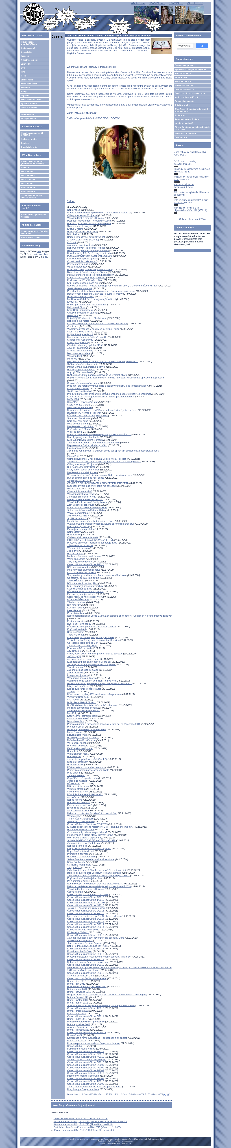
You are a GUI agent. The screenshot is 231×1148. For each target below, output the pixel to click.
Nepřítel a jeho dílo (77, 845)
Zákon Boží (73, 456)
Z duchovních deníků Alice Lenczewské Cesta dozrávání (96, 870)
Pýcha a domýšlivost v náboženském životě (89, 256)
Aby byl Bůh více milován (80, 372)
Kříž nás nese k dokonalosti (81, 572)
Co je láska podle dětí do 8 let (82, 642)
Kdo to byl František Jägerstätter (84, 688)
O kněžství (72, 326)
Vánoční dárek (74, 356)
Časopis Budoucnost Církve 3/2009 (85, 1065)
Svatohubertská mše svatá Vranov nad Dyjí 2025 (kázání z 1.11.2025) (87, 1127)
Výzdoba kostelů (29, 103)
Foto (23, 72)
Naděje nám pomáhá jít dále (82, 472)
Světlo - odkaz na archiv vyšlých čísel (86, 1059)
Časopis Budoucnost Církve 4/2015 (85, 905)
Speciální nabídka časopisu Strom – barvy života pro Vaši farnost (101, 1005)
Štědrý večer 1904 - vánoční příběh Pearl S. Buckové (94, 653)
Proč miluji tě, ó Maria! (79, 429)
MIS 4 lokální (27, 183)
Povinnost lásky (75, 764)
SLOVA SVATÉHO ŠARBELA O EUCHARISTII (91, 840)
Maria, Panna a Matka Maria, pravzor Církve (90, 835)
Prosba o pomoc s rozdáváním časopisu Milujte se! (93, 1043)
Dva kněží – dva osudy (79, 624)
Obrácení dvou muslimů (79, 491)
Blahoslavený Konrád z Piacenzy (84, 412)
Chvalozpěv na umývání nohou (83, 383)
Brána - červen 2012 (77, 997)
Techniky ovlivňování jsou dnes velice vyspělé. (91, 664)
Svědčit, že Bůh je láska (79, 588)
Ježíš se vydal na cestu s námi (83, 659)
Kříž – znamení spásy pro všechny (85, 586)
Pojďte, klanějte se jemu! (80, 334)
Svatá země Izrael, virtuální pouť (190, 93)
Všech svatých (74, 816)
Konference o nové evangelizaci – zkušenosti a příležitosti (97, 1038)
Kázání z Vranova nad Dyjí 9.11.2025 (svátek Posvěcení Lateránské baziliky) (90, 1121)
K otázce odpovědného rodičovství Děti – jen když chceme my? (100, 826)
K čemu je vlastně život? (79, 805)
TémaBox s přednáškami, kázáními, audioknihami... (191, 110)
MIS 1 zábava (27, 171)
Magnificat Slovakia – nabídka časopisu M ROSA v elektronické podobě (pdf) (107, 994)
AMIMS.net (138, 3)
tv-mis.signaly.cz (40, 254)
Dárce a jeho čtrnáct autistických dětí (86, 237)
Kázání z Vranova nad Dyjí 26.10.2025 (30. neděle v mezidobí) (84, 1130)
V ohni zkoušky (75, 667)
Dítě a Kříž (72, 751)
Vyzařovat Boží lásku (78, 697)
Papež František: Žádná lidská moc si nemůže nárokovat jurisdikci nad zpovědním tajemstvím (115, 377)
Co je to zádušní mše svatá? (82, 261)
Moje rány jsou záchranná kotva (83, 569)
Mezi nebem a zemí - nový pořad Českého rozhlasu (94, 916)
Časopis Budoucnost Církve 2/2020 (85, 564)
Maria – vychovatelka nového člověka (86, 729)
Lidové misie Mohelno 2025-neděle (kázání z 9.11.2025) (81, 1118)
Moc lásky (72, 713)
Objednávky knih (29, 147)
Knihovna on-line (29, 139)
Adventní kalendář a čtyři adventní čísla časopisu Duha (95, 937)
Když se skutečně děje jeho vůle (84, 878)
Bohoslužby (26, 52)
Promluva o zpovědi (77, 854)
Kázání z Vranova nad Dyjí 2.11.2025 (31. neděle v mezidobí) (83, 1124)
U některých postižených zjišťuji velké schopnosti (92, 705)
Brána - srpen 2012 (77, 989)
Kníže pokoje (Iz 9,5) (78, 342)
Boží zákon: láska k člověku (81, 702)
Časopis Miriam (75, 891)
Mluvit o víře (73, 488)
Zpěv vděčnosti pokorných (80, 504)
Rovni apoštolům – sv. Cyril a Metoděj (86, 304)
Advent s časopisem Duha (80, 975)
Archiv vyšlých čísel (30, 237)
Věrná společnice (76, 559)
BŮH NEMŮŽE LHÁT (78, 599)
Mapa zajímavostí (29, 84)
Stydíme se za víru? (77, 791)
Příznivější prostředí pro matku (83, 737)
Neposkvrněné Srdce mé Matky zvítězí (87, 445)
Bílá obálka (73, 234)
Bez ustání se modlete (78, 353)
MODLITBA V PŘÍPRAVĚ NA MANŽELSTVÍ (90, 540)
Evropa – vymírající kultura (81, 594)
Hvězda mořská (75, 553)
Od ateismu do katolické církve (83, 578)
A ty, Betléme (74, 651)
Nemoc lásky (73, 532)
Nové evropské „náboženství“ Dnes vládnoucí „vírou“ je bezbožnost (102, 410)
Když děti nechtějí (76, 629)
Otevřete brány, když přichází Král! (85, 345)
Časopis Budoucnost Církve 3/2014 (85, 924)
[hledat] (184, 46)
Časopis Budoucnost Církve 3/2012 (85, 973)
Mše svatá (72, 315)
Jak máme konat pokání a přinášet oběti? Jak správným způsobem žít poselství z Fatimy (113, 450)
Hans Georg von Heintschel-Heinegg (86, 247)
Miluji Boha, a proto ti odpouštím (84, 837)
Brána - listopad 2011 (78, 1029)
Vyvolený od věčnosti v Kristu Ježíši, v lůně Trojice (93, 329)
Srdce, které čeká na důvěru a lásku (85, 510)
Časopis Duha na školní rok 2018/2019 (87, 824)
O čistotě (71, 242)
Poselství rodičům (76, 613)
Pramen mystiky (75, 726)
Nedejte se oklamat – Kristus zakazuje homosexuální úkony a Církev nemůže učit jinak (112, 285)
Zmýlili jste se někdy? (78, 480)
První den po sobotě (77, 745)
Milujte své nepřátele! (78, 686)
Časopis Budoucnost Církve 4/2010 (85, 1056)
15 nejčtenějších (28, 118)
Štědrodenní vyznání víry (80, 339)
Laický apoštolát (75, 448)
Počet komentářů (136, 1094)
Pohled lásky (73, 534)
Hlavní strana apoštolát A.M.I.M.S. (32, 134)
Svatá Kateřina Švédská (79, 391)
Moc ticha (72, 358)
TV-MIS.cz (176, 3)
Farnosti (25, 56)
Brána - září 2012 (76, 983)
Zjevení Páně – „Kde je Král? (82, 645)
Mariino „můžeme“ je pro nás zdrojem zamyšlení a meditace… (99, 683)
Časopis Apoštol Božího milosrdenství (86, 978)
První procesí (74, 756)
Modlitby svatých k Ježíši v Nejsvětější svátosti (91, 299)
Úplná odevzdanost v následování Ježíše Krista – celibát (96, 458)
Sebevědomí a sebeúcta (79, 940)
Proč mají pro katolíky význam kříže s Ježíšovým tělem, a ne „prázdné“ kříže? (107, 385)
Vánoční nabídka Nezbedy (81, 494)
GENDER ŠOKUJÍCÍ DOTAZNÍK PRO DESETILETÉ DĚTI (97, 483)
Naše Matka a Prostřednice (81, 740)
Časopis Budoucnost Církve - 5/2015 (86, 902)
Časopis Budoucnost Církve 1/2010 (85, 1081)
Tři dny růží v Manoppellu (80, 818)
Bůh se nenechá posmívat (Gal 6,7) (85, 591)
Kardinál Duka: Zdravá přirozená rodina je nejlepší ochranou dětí (100, 396)
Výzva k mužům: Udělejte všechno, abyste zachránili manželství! (100, 523)
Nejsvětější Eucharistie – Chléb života (86, 318)
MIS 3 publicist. (28, 179)
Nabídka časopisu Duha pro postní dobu (88, 962)
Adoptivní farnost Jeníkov (187, 119)
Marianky (25, 88)
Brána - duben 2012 (77, 1002)
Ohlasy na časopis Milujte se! (82, 215)
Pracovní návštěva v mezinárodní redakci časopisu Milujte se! (99, 956)
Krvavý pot (72, 302)
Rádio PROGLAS (183, 81)
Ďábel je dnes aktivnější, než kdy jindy (87, 946)
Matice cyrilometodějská (186, 97)
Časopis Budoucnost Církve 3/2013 (85, 948)
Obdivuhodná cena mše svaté (82, 537)
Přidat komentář (155, 1094)
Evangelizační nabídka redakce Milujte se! (89, 661)
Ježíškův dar (73, 797)
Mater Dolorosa (75, 732)
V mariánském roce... (78, 753)
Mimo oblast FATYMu (31, 99)
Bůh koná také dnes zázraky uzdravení (87, 415)
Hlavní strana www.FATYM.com (29, 43)
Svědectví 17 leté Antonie (80, 821)
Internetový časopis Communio (83, 1075)
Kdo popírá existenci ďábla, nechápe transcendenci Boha (97, 323)
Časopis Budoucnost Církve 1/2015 (85, 913)
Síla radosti (73, 699)
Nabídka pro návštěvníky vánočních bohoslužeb (92, 813)
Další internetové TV (184, 89)
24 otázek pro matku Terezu (81, 496)
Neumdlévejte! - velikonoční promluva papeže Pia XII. (95, 883)
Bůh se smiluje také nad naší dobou (85, 477)
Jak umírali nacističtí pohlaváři (82, 670)
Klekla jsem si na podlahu (80, 529)
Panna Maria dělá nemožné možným (86, 366)
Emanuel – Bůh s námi (79, 648)
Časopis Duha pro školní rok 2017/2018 (87, 894)
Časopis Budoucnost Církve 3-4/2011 (86, 1032)
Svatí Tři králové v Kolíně (80, 331)
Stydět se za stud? (76, 518)
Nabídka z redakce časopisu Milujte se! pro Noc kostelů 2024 (99, 212)
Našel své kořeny (76, 862)
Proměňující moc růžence (80, 829)
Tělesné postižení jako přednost (83, 710)
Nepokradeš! (73, 210)
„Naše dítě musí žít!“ (77, 780)
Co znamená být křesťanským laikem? (87, 832)
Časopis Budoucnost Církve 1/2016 (85, 900)
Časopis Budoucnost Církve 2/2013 (85, 954)
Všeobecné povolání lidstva (81, 678)
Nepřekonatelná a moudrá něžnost (85, 499)
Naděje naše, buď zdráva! (80, 426)
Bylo (23, 68)
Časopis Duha (74, 1046)
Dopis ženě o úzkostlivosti (80, 851)
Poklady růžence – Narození (82, 231)
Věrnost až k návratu (78, 548)
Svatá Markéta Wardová (79, 288)
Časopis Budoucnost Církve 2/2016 (85, 897)
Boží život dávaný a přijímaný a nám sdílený (90, 269)
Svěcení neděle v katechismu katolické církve (90, 859)
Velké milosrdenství (77, 266)
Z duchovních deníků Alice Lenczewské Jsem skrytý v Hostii (98, 875)
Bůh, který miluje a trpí (78, 567)
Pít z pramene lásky (77, 881)
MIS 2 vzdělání (27, 175)
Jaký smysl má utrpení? (79, 561)
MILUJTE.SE (195, 3)
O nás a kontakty (29, 107)
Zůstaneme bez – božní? (80, 545)
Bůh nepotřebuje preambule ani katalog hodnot (91, 626)
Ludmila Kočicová (82, 1094)
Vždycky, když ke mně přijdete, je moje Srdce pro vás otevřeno (99, 475)
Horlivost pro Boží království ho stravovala (89, 223)
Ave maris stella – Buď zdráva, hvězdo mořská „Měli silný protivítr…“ (102, 361)
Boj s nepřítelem (75, 632)
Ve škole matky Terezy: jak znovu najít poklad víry (93, 640)
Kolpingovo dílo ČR (184, 123)
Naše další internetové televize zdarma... (31, 196)
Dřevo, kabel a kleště (78, 388)
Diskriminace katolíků (78, 718)
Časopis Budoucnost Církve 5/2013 (85, 935)
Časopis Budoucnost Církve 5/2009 (85, 1084)
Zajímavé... (26, 96)
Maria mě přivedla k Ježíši (80, 296)
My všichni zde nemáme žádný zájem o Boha (90, 521)
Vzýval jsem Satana (77, 513)
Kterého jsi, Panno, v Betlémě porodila (87, 337)
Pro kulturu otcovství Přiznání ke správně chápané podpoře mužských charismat (109, 394)
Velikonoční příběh (76, 743)
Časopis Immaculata (184, 101)
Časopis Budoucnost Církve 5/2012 (85, 964)
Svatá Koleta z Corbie (78, 404)
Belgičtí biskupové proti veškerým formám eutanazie (94, 872)
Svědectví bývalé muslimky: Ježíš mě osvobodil (92, 486)
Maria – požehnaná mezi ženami (84, 556)
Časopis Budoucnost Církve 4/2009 (85, 1067)
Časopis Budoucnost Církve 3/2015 (85, 910)
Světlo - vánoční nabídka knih (82, 364)
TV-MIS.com (157, 3)
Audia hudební (28, 187)
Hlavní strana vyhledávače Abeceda (33, 216)
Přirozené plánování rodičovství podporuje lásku (92, 542)
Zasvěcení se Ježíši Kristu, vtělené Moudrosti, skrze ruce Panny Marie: (104, 461)
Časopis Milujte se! (184, 65)
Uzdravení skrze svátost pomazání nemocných (91, 680)
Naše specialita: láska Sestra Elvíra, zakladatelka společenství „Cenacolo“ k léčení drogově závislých (119, 615)
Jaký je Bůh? (73, 867)
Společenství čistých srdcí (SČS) (190, 69)
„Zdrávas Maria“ (75, 672)
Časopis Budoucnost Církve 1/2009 (85, 1078)
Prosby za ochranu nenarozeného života (88, 770)
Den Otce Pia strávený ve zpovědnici (86, 277)
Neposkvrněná (74, 799)
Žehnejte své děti (76, 775)
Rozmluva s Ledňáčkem (79, 951)
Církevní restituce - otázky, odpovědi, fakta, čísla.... (192, 128)
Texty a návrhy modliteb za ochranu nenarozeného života (97, 575)
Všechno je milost (76, 602)
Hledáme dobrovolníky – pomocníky (85, 1021)
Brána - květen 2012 (77, 1000)
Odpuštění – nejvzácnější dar (82, 402)
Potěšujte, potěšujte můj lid (81, 369)
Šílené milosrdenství (77, 762)
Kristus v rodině (75, 228)
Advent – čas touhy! (77, 348)
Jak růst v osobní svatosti (80, 245)
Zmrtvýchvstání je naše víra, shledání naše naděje (93, 442)
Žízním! (71, 691)
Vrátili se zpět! (74, 431)
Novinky (25, 167)
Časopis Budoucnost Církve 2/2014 (85, 927)
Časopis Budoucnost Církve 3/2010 (85, 1062)
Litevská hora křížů (77, 734)
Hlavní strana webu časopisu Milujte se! (34, 232)
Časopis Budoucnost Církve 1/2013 (85, 959)
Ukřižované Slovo (76, 307)
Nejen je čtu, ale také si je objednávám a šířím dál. (186, 209)
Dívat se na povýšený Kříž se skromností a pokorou (94, 694)
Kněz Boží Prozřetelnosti (80, 310)
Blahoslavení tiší (75, 721)
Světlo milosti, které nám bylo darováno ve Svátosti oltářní (97, 375)
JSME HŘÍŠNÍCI (75, 580)
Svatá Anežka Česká (78, 810)
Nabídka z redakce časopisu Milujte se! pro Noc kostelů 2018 (99, 886)
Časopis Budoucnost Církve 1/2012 (85, 1008)
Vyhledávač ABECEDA (185, 133)
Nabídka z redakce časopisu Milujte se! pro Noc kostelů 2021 (99, 434)
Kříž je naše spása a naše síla (82, 283)
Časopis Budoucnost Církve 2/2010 (85, 1073)
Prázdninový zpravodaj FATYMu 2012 (86, 986)
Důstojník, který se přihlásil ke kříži (85, 794)
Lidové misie (27, 80)
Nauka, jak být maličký (78, 526)
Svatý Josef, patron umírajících (83, 469)
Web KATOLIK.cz (183, 73)
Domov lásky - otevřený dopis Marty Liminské (90, 637)
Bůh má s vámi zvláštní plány (82, 583)
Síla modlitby (73, 605)
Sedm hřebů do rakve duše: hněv (84, 596)
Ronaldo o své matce (78, 320)
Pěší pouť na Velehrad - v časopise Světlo (89, 220)
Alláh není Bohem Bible (79, 407)
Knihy (24, 92)
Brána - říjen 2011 (76, 1040)
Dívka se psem (75, 808)
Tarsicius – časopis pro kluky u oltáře (86, 908)
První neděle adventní (78, 802)
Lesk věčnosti (74, 610)
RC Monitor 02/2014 (78, 932)
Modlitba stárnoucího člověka (82, 707)
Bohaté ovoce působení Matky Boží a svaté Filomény (94, 293)
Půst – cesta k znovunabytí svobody (85, 767)
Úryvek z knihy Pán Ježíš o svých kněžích (89, 253)
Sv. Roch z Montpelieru (79, 864)
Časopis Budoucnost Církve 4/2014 (85, 921)
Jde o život (72, 550)
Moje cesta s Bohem (77, 423)
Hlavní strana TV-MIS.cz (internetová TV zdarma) (32, 162)
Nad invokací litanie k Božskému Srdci (87, 507)
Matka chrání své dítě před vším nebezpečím (90, 274)
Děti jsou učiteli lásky (78, 786)
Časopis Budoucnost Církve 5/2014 (85, 918)
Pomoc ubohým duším (78, 264)
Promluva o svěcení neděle (81, 856)
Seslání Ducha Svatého (79, 350)
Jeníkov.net (180, 115)
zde (39, 251)
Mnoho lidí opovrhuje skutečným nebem (88, 250)
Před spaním (73, 772)
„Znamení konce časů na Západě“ (85, 943)
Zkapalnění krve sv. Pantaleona (83, 843)
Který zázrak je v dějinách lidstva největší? (89, 848)
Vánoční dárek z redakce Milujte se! (85, 218)
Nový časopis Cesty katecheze (83, 1089)
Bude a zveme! (28, 48)
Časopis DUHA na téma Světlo (83, 929)
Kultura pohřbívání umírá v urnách (85, 440)
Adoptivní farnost (29, 60)
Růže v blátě (73, 783)
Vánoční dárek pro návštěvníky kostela (87, 502)
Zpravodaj (25, 64)
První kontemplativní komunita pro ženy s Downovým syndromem (101, 291)
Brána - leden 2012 (77, 1019)
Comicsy (25, 143)
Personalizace (27, 114)
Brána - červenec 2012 (79, 992)
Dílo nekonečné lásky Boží (81, 467)
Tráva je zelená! (75, 634)
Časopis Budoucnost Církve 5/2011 (85, 1016)
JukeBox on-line (182, 105)
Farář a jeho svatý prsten (80, 748)
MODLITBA (73, 399)
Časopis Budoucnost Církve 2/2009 (85, 1070)
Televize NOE (181, 77)
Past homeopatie (76, 621)
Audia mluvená (28, 191)
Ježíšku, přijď (74, 656)
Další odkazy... (181, 137)
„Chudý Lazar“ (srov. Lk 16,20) (83, 239)
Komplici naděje (75, 607)
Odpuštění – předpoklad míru (82, 778)
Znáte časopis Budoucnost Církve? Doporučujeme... (94, 1086)
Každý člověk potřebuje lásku (82, 716)
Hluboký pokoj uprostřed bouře (83, 437)
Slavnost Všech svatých (79, 226)
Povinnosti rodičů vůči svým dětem (85, 280)
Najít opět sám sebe (77, 421)
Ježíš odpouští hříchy (78, 515)
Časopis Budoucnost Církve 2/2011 (85, 1051)
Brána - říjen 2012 (76, 981)
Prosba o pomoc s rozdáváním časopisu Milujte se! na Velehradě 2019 (103, 724)
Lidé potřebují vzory (77, 675)
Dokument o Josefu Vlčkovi (81, 1048)
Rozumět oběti (74, 1035)
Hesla (23, 76)
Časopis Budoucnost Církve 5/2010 (85, 1054)
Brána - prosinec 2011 (78, 1024)
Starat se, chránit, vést (78, 418)
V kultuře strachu (76, 789)
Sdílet (71, 201)
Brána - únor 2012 (76, 1013)
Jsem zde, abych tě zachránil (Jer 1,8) (87, 759)
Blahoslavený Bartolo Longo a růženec (87, 272)
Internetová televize (184, 85)
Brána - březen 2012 (78, 1010)
